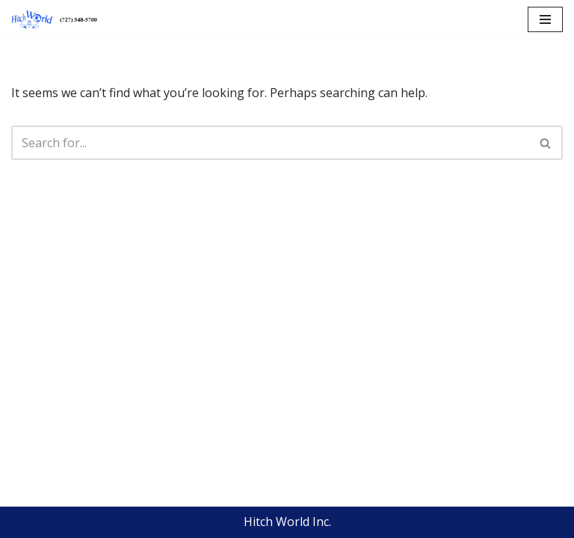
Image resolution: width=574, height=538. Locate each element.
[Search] (270, 143)
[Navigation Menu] (545, 19)
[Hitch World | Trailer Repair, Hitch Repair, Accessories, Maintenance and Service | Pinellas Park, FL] (56, 19)
